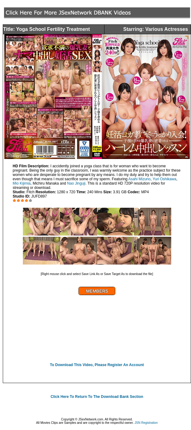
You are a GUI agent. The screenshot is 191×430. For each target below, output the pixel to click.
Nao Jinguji (76, 183)
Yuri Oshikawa (164, 179)
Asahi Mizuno (139, 179)
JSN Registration (146, 422)
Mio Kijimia (22, 183)
